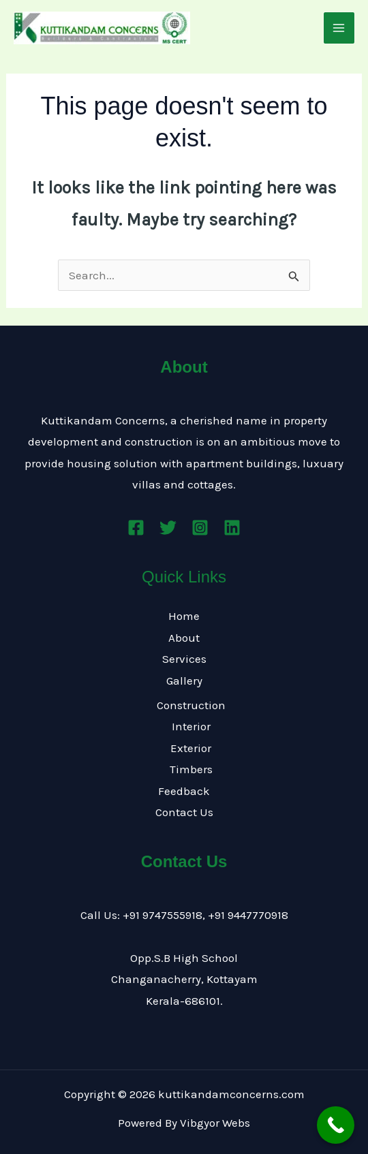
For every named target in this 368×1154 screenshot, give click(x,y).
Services (184, 659)
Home (184, 616)
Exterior (190, 748)
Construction (191, 705)
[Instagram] (200, 527)
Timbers (191, 769)
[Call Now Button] (335, 1125)
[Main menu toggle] (339, 28)
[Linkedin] (232, 527)
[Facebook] (135, 527)
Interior (191, 726)
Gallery (184, 680)
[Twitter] (168, 527)
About (184, 637)
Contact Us (184, 812)
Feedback (184, 791)
